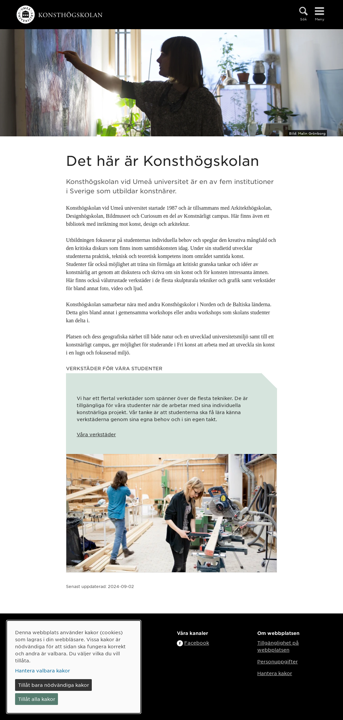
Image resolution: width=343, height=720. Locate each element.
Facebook (196, 643)
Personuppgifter (277, 661)
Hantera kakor (274, 673)
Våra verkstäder (96, 434)
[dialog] (74, 666)
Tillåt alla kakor (36, 699)
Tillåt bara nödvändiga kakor (53, 685)
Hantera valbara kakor (42, 670)
